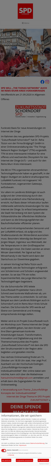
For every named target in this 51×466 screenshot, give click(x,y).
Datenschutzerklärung (37, 443)
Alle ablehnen (6, 460)
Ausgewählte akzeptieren (24, 460)
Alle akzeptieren (43, 460)
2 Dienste (10, 455)
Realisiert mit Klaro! (44, 463)
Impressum (22, 445)
